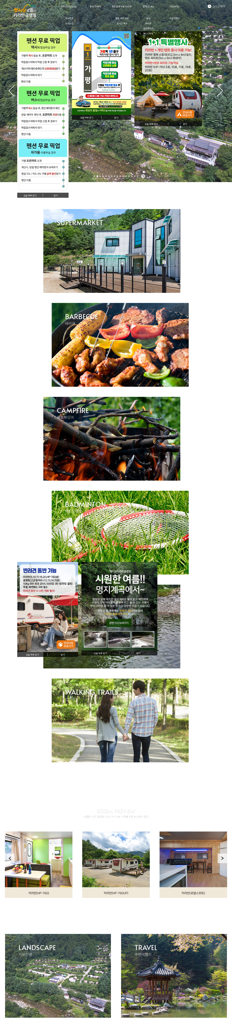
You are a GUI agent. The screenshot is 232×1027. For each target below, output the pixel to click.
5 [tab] (106, 176)
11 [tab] (123, 176)
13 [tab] (129, 176)
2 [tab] (97, 176)
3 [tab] (100, 176)
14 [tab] (132, 176)
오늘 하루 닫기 (30, 196)
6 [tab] (109, 176)
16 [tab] (137, 176)
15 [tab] (135, 176)
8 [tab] (114, 176)
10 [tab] (120, 176)
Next (222, 887)
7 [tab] (112, 176)
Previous (10, 887)
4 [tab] (103, 176)
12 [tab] (126, 176)
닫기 (56, 196)
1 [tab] (94, 176)
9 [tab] (117, 176)
